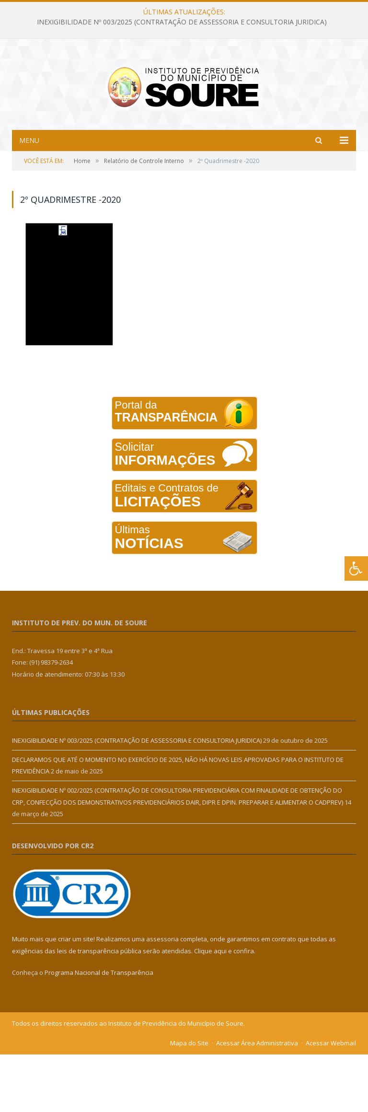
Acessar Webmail (331, 1100)
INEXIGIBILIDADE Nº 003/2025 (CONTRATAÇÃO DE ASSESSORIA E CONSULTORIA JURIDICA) (182, 22)
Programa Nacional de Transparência (99, 1030)
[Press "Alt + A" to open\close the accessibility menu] (356, 568)
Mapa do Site (189, 1100)
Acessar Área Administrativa (257, 1100)
